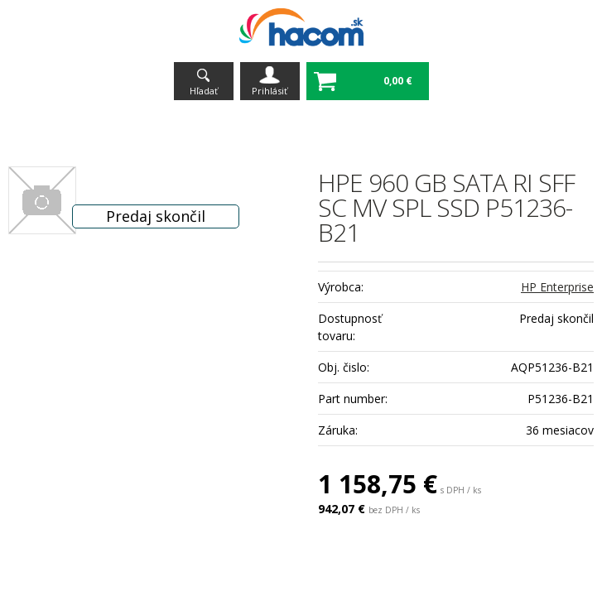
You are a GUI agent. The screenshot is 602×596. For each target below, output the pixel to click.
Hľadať (204, 90)
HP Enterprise (557, 287)
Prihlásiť (269, 90)
